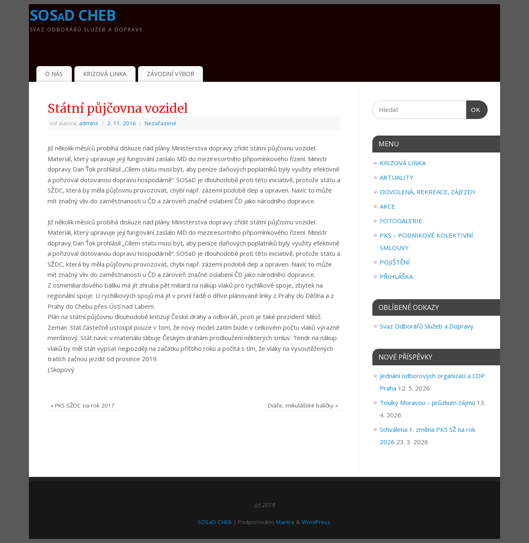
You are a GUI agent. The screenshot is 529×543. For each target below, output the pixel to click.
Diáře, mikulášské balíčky (303, 405)
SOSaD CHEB (73, 15)
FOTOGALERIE (401, 221)
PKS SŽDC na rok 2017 (82, 405)
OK (473, 110)
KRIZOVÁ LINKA (104, 74)
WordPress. (316, 522)
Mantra (285, 522)
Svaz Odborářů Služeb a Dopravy (427, 326)
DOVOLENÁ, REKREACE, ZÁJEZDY (428, 192)
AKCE (387, 206)
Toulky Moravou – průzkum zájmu (427, 402)
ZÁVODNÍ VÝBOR (170, 74)
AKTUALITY (396, 177)
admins (88, 123)
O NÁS (54, 74)
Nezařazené (160, 123)
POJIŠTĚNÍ (395, 262)
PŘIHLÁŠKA (396, 276)
